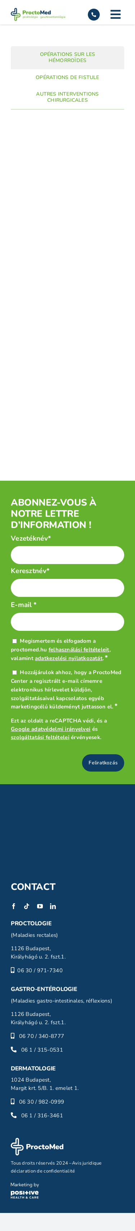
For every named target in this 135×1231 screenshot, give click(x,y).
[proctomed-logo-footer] (37, 1141)
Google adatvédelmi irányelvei (50, 729)
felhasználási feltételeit (79, 649)
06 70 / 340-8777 (41, 1036)
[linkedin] (53, 906)
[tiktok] (27, 906)
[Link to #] (116, 14)
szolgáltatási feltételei (40, 737)
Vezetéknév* (31, 538)
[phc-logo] (25, 1186)
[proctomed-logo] (38, 11)
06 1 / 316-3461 (42, 1115)
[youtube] (40, 906)
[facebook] (14, 906)
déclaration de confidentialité (43, 1171)
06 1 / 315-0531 (42, 1049)
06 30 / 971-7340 (40, 970)
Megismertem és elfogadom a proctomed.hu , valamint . (61, 649)
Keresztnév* (30, 571)
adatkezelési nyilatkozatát (69, 658)
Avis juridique (87, 1163)
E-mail (24, 605)
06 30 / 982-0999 (41, 1101)
